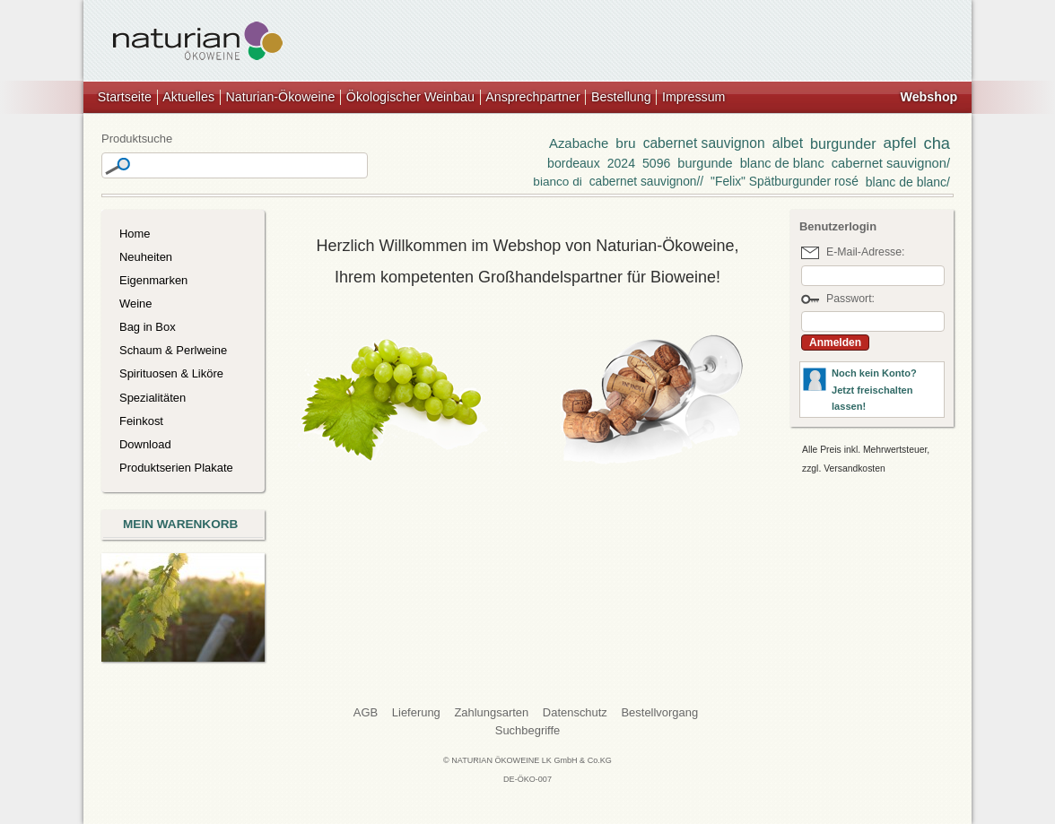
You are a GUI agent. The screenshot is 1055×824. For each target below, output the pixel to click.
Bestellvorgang (659, 712)
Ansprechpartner (532, 97)
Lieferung (416, 712)
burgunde (704, 163)
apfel (900, 143)
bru (625, 143)
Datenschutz (575, 712)
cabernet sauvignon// (646, 181)
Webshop (928, 97)
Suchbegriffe (528, 730)
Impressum (693, 97)
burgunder (843, 143)
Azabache (578, 143)
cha (937, 143)
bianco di (557, 181)
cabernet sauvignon (704, 143)
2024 (621, 163)
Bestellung (621, 97)
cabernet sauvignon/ (891, 163)
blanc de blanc (782, 163)
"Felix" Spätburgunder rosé (785, 181)
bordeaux (573, 163)
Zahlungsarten (491, 712)
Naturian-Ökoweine (280, 97)
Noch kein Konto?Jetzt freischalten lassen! (874, 390)
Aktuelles (188, 97)
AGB (365, 712)
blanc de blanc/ (908, 182)
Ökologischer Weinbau (410, 97)
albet (787, 143)
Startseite (125, 97)
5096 (656, 163)
